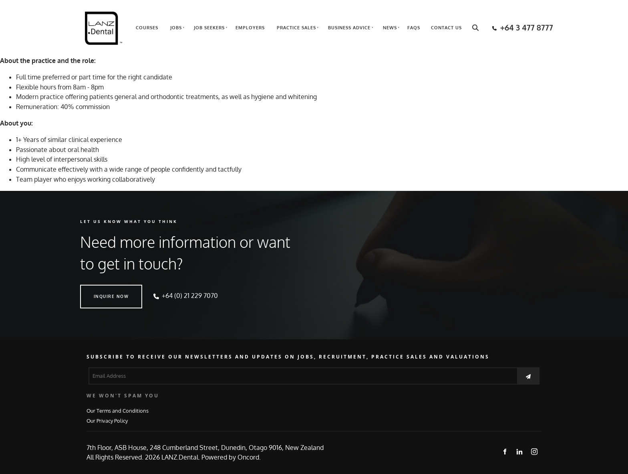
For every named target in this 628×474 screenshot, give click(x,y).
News (390, 27)
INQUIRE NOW (97, 289)
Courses (147, 27)
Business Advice (349, 27)
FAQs (413, 27)
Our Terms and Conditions (118, 410)
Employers (250, 27)
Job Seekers (209, 27)
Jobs (176, 27)
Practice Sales (296, 27)
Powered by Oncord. (231, 457)
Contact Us (446, 27)
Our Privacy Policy (107, 420)
